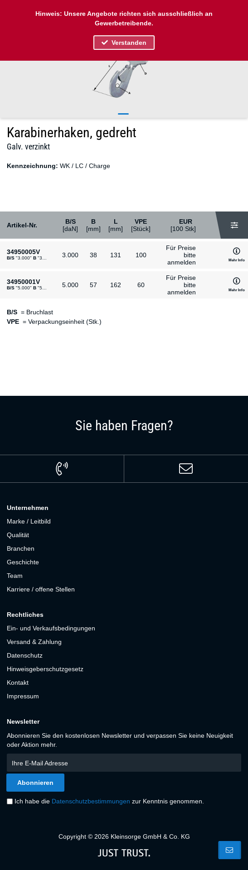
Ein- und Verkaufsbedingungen (51, 628)
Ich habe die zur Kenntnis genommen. (109, 801)
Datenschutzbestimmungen (91, 801)
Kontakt (18, 682)
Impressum (23, 696)
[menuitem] (124, 521)
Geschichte (23, 562)
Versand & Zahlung (34, 641)
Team (15, 575)
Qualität (18, 534)
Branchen (20, 548)
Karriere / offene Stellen (41, 589)
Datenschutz (25, 655)
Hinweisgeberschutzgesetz (45, 669)
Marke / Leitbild (29, 521)
